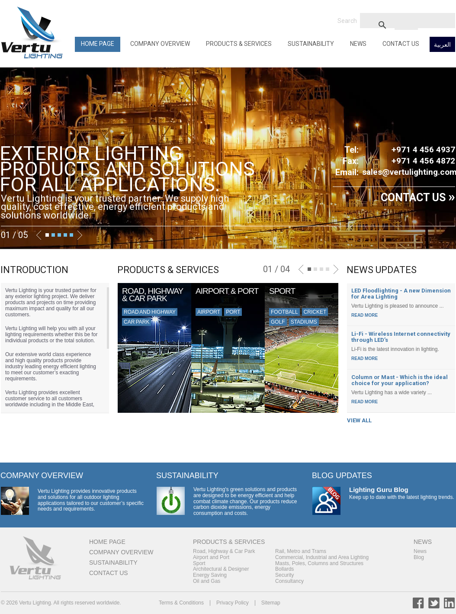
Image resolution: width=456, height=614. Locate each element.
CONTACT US (418, 197)
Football (284, 312)
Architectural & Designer (221, 569)
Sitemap (270, 603)
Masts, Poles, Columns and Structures (319, 563)
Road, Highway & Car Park (224, 551)
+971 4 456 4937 (423, 149)
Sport (199, 563)
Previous (38, 235)
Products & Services (239, 43)
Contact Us (400, 43)
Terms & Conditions (181, 603)
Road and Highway (150, 312)
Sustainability (311, 43)
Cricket (315, 312)
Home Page (97, 43)
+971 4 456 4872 (423, 161)
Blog (419, 557)
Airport (208, 312)
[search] (406, 24)
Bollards (284, 569)
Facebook (418, 603)
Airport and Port (211, 557)
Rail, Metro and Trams (300, 551)
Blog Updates (342, 475)
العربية (442, 44)
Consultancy (289, 581)
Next (79, 235)
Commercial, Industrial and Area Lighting (322, 557)
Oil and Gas (206, 581)
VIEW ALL (359, 420)
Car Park (136, 322)
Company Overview (160, 43)
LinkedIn (449, 603)
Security (284, 575)
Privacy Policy (232, 603)
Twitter (434, 603)
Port (233, 312)
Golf (278, 322)
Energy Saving (210, 575)
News (358, 43)
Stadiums (304, 322)
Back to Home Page (33, 32)
